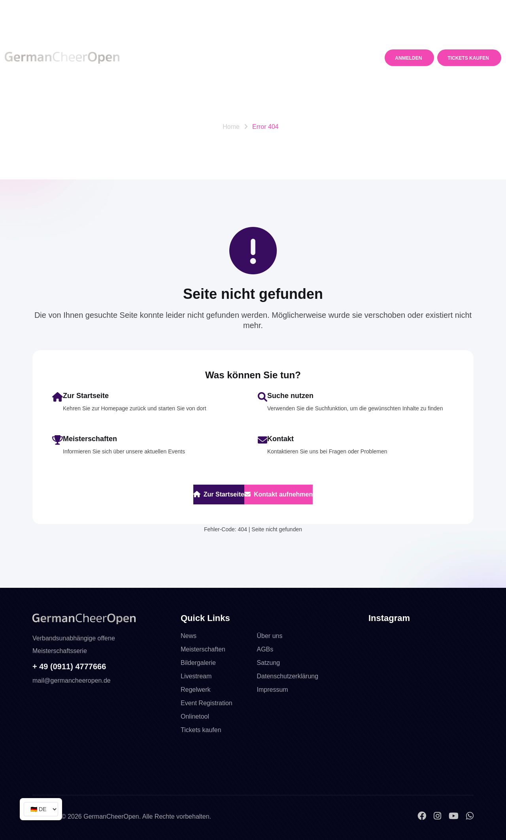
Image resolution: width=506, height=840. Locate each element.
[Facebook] (423, 816)
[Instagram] (439, 816)
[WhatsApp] (470, 816)
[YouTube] (455, 816)
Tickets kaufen (201, 730)
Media (307, 37)
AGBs (265, 649)
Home (231, 126)
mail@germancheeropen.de (406, 9)
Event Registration (206, 703)
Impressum (272, 689)
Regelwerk (262, 37)
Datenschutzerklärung (288, 676)
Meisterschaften (199, 37)
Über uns (270, 635)
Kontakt (157, 78)
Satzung (268, 662)
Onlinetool (195, 716)
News (153, 37)
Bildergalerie (198, 662)
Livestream (196, 676)
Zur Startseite (218, 494)
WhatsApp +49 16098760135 (134, 9)
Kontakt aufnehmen (278, 494)
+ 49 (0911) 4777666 (69, 666)
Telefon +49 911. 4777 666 (44, 9)
